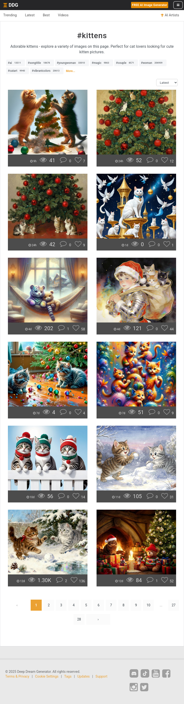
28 (79, 619)
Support (101, 677)
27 (175, 605)
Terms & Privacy (17, 677)
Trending (10, 15)
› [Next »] (98, 619)
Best (48, 15)
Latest (31, 15)
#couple (126, 63)
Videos (66, 15)
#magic (101, 63)
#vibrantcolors (47, 71)
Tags (67, 677)
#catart (17, 71)
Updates (83, 677)
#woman (153, 63)
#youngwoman (72, 63)
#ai (15, 63)
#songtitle (40, 63)
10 (149, 605)
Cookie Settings (47, 677)
